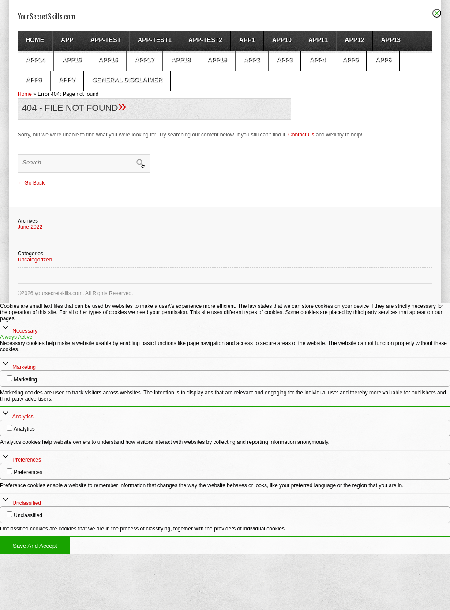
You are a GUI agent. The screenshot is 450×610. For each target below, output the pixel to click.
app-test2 (205, 39)
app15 (71, 59)
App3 (285, 59)
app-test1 (155, 39)
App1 (247, 39)
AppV (67, 79)
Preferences (26, 460)
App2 (252, 59)
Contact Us (301, 135)
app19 (217, 59)
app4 (317, 59)
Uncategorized (35, 260)
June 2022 (30, 227)
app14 (35, 59)
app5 (350, 59)
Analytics (23, 416)
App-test (105, 39)
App (67, 39)
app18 (180, 59)
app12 (354, 39)
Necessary (25, 331)
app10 (282, 39)
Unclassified (26, 503)
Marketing (24, 367)
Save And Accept (35, 545)
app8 (34, 79)
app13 (391, 39)
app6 (383, 59)
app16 (108, 59)
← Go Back (31, 183)
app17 (144, 59)
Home (35, 39)
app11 (318, 39)
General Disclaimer (127, 79)
